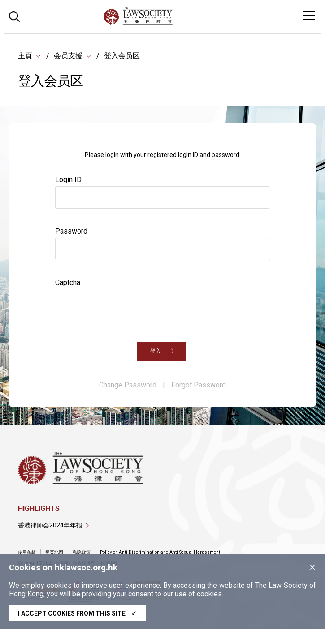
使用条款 (27, 552)
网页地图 (54, 552)
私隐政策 (82, 552)
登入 (155, 351)
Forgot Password (198, 385)
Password (71, 231)
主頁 (25, 55)
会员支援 (68, 55)
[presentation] (123, 306)
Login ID (68, 180)
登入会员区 (122, 55)
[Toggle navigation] (309, 15)
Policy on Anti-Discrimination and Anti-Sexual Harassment (160, 552)
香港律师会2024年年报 (50, 525)
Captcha (67, 283)
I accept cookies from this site (77, 613)
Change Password (127, 385)
